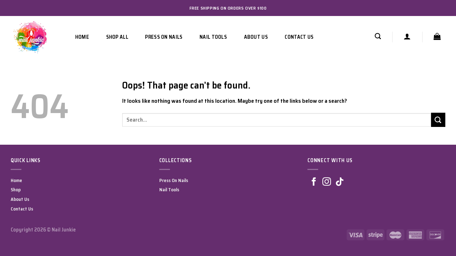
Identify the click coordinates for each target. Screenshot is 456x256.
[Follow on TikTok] (339, 182)
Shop (16, 189)
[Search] (377, 36)
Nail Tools (213, 37)
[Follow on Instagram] (326, 182)
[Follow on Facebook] (314, 182)
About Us (256, 37)
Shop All (117, 37)
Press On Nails (163, 37)
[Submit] (438, 120)
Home (82, 37)
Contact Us (299, 37)
